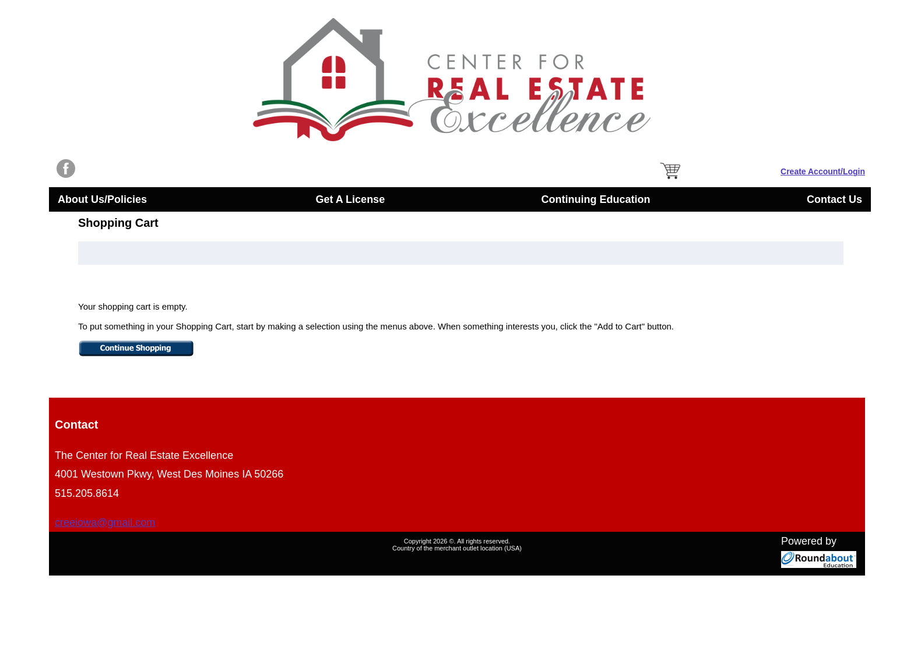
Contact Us (834, 199)
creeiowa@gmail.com (105, 522)
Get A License (350, 199)
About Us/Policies (104, 201)
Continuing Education (596, 199)
